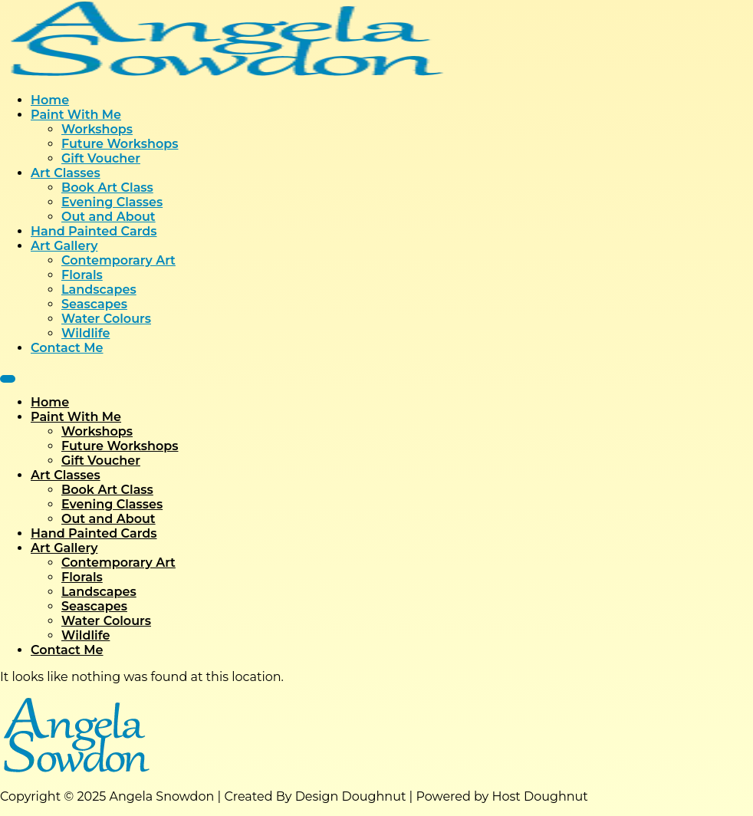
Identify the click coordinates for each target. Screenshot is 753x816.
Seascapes (94, 304)
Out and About (108, 216)
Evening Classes (112, 202)
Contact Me (67, 348)
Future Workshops (119, 144)
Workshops (97, 129)
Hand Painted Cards (94, 231)
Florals (82, 275)
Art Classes (65, 173)
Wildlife (85, 333)
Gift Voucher (100, 158)
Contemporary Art (118, 260)
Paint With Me (76, 114)
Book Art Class (107, 187)
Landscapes (98, 289)
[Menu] (7, 379)
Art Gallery (64, 246)
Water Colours (106, 318)
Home (50, 100)
